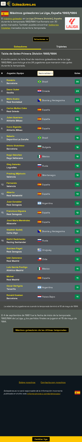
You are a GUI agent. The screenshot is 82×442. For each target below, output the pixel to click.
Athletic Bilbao (14, 120)
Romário (11, 80)
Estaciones (41, 39)
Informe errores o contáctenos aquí (43, 393)
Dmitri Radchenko (16, 239)
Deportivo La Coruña (17, 139)
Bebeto (10, 136)
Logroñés (12, 167)
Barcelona (12, 83)
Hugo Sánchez (14, 154)
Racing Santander (16, 242)
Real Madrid (13, 260)
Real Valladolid (14, 195)
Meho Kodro (13, 98)
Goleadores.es (24, 4)
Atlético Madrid (15, 270)
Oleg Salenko (13, 164)
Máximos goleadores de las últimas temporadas (41, 330)
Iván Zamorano (14, 257)
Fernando (12, 183)
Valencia (11, 176)
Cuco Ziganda (14, 126)
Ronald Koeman (15, 295)
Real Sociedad (14, 102)
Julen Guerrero (14, 117)
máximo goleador (13, 18)
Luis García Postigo (17, 267)
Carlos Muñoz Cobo (17, 108)
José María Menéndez (18, 220)
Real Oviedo (13, 111)
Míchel (10, 276)
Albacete (11, 223)
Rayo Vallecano (15, 158)
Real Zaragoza (14, 204)
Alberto (10, 192)
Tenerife (11, 289)
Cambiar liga (41, 439)
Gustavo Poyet (14, 248)
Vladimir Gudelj (14, 229)
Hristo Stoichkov (15, 145)
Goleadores (20, 46)
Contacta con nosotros (53, 382)
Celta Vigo (12, 232)
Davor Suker (13, 89)
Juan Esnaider (14, 201)
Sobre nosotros (27, 382)
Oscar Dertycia (15, 285)
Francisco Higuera (16, 211)
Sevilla (10, 92)
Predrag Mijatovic (16, 173)
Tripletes (61, 46)
